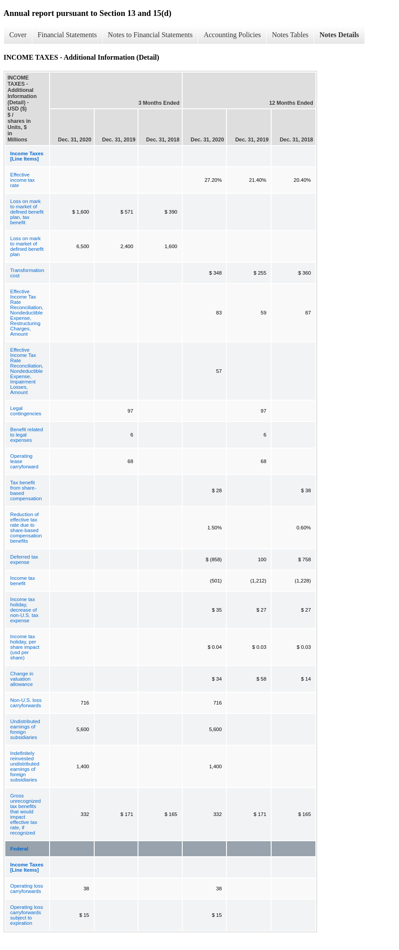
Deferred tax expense (24, 559)
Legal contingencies (25, 411)
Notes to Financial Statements (150, 34)
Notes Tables (290, 34)
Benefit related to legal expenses (26, 435)
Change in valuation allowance (21, 679)
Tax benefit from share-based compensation (26, 490)
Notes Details (339, 34)
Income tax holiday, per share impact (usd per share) (24, 647)
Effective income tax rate (22, 180)
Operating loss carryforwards (26, 888)
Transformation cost (27, 273)
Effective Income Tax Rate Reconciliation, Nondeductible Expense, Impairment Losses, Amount (26, 371)
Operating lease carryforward (24, 461)
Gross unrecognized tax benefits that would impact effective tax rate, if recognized (25, 814)
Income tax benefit (22, 580)
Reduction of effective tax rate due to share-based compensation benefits (26, 528)
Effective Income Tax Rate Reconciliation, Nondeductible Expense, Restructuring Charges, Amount (26, 313)
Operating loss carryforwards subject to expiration (26, 915)
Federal (19, 848)
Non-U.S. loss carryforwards (26, 702)
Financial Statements (67, 34)
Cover (18, 34)
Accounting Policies (232, 34)
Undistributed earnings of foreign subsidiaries (25, 729)
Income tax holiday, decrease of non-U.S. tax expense (24, 610)
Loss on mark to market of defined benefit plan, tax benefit (26, 212)
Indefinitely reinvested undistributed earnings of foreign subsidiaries (24, 766)
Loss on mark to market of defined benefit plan (26, 246)
